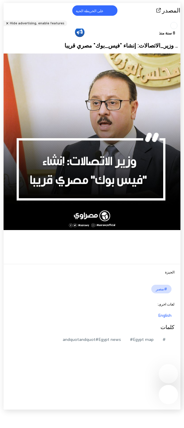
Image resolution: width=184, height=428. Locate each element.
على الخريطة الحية (93, 10)
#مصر (161, 289)
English (165, 315)
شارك (178, 19)
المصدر (169, 10)
